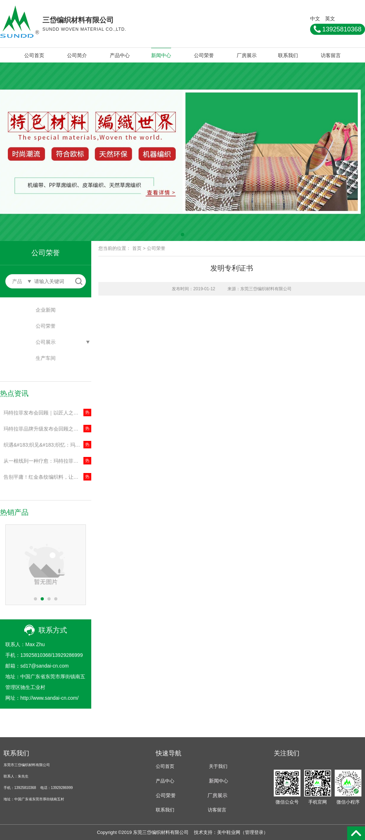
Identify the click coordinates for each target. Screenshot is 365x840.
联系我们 (288, 55)
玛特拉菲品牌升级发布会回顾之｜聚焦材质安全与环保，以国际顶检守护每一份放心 (47, 429)
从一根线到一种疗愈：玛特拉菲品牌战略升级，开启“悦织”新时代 (47, 461)
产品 (160, 781)
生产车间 (46, 358)
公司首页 (34, 55)
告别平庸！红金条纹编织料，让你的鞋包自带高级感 (47, 477)
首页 (137, 248)
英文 (330, 18)
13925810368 (35, 655)
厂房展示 (247, 55)
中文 (315, 18)
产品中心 (120, 55)
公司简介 (77, 55)
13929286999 (67, 655)
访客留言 (331, 55)
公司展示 (46, 342)
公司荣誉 (204, 55)
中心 (223, 781)
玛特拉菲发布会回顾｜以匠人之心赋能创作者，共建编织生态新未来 (47, 413)
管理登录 (254, 832)
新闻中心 (161, 55)
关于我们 (218, 766)
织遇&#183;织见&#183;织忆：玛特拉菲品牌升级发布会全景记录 (47, 445)
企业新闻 (46, 310)
